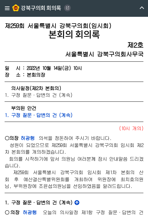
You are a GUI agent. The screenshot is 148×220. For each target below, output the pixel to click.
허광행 (27, 137)
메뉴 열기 (136, 8)
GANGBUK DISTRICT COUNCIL (67, 8)
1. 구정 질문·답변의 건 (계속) (38, 115)
